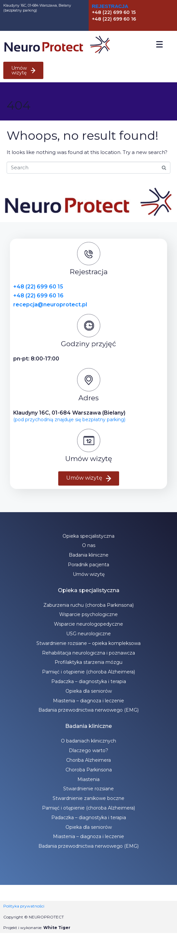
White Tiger (56, 927)
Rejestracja (110, 6)
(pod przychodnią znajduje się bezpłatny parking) (69, 420)
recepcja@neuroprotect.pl (50, 304)
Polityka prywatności (23, 905)
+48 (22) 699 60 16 (38, 295)
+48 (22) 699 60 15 (38, 286)
